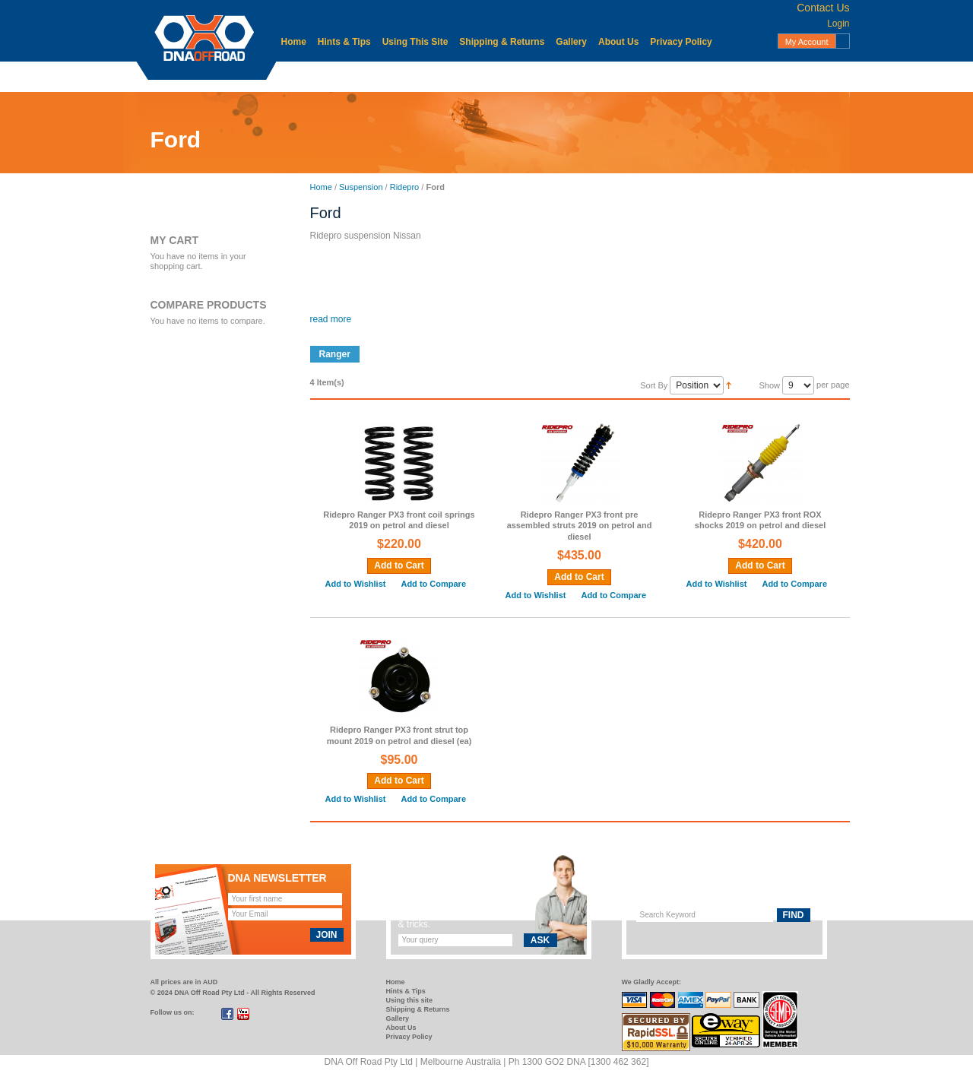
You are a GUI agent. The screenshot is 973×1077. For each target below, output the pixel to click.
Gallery (571, 41)
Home (293, 41)
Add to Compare (433, 583)
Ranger (334, 354)
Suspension (757, 76)
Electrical (426, 76)
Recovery (632, 76)
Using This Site (415, 41)
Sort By (653, 385)
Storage (691, 76)
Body (375, 76)
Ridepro (405, 187)
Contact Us (823, 8)
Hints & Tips (344, 41)
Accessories (315, 76)
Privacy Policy (681, 41)
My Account (807, 41)
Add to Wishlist (355, 583)
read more (331, 319)
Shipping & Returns (501, 41)
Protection (566, 76)
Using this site (409, 1000)
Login (838, 23)
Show (769, 385)
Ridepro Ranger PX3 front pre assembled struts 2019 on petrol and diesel (579, 526)
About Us (618, 41)
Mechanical (495, 76)
